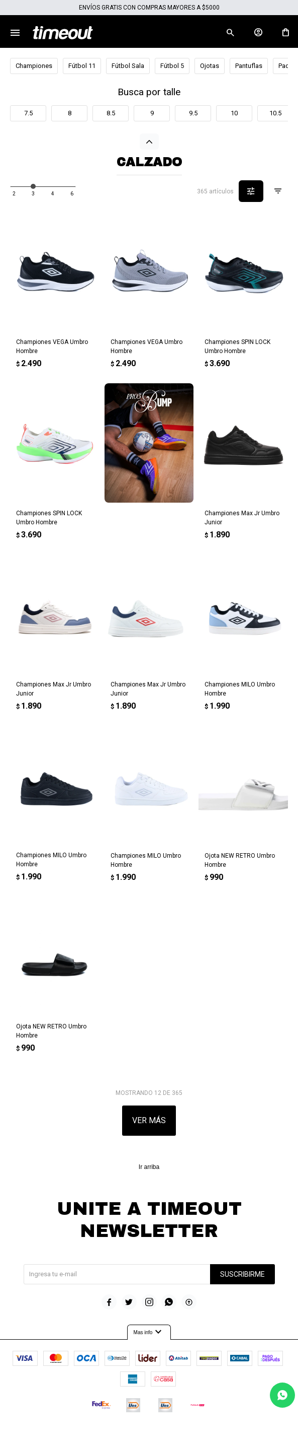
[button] (230, 32)
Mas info (149, 1332)
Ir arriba (149, 1166)
